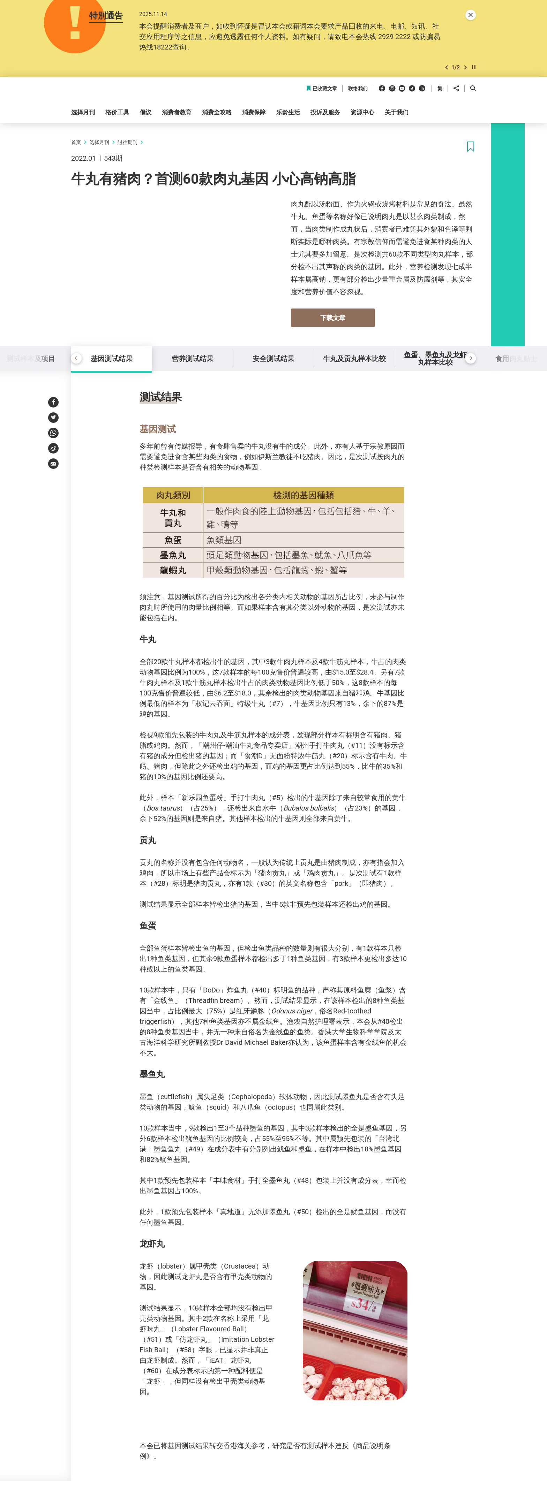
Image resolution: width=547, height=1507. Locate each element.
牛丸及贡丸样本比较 (354, 358)
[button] (446, 67)
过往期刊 (127, 142)
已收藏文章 (321, 89)
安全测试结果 (273, 358)
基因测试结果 (112, 358)
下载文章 (332, 317)
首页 (76, 142)
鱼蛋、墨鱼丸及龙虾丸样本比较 (435, 358)
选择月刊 (99, 142)
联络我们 (358, 89)
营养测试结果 (192, 358)
